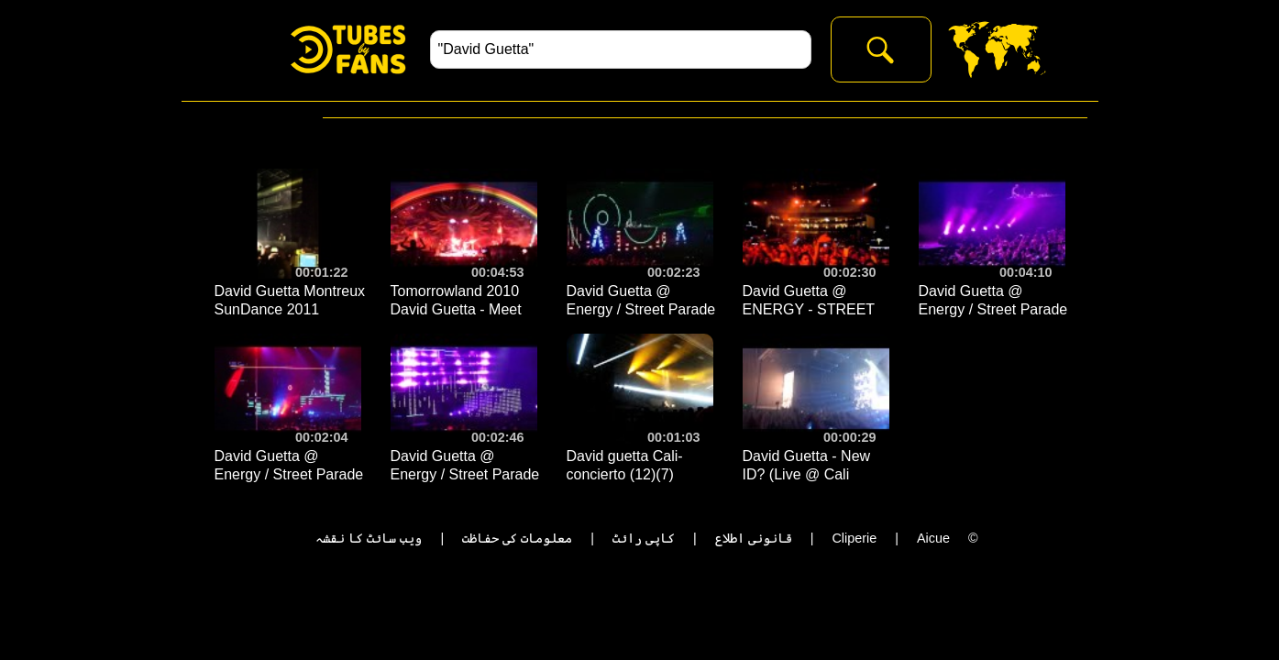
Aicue (933, 538)
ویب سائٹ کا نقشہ (368, 538)
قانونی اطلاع (753, 538)
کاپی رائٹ (643, 538)
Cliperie (854, 538)
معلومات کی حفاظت (517, 538)
